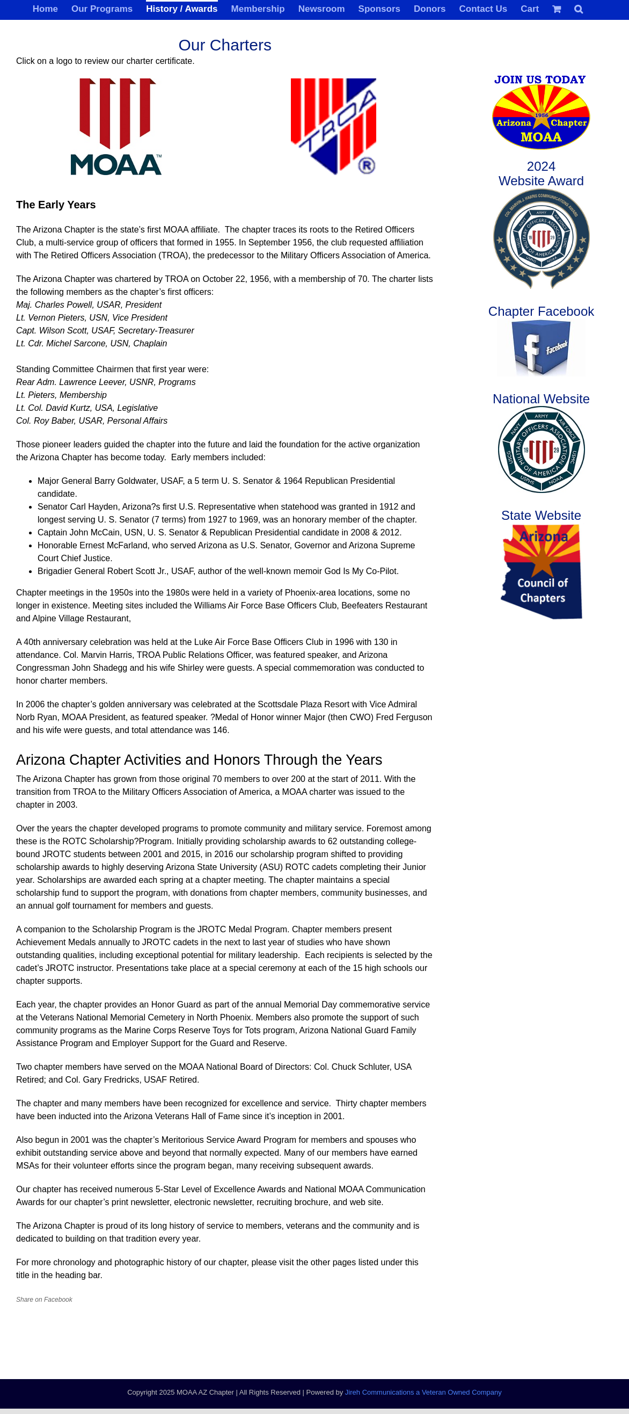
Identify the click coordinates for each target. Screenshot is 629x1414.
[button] (578, 8)
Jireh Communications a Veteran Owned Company (423, 1392)
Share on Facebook (44, 1299)
